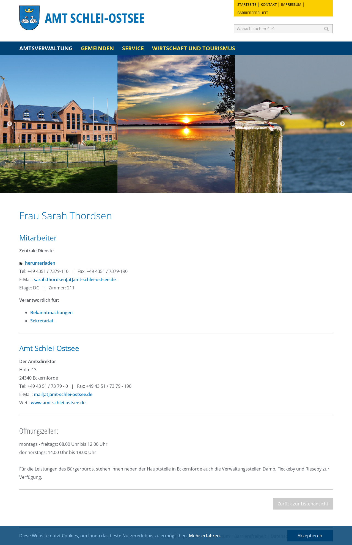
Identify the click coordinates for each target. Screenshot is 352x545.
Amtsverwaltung (46, 48)
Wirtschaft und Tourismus (193, 48)
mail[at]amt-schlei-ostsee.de (63, 394)
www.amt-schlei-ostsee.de (58, 403)
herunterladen (37, 263)
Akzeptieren (310, 536)
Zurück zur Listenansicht (302, 504)
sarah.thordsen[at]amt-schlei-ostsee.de (75, 279)
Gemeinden (97, 48)
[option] (58, 124)
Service (133, 48)
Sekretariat (41, 321)
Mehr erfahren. (205, 536)
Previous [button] (9, 124)
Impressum (291, 4)
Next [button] (342, 124)
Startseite (246, 4)
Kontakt (269, 4)
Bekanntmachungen (51, 312)
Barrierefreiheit (252, 12)
